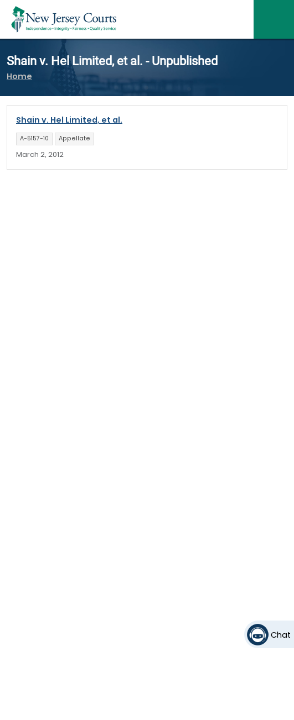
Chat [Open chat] (281, 634)
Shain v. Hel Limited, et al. (69, 119)
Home (19, 76)
